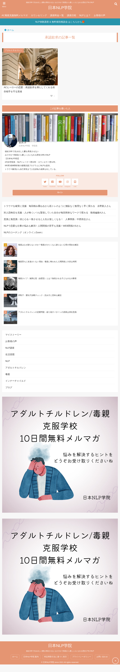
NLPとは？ (85, 15)
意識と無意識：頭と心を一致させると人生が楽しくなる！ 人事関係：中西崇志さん (47, 219)
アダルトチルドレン (13, 50)
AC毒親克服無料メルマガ (15, 15)
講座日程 (71, 15)
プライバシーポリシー (81, 657)
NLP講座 (9, 348)
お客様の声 (99, 15)
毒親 (7, 374)
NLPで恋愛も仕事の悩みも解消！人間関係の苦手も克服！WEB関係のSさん (42, 226)
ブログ (8, 387)
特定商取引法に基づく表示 (55, 657)
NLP (7, 361)
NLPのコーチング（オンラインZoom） (24, 232)
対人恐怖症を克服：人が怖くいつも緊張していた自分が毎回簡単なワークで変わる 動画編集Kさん (55, 212)
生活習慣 (9, 354)
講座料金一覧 (57, 15)
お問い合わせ (102, 657)
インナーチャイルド (15, 381)
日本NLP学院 (60, 7)
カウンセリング (39, 15)
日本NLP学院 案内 (31, 657)
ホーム (9, 30)
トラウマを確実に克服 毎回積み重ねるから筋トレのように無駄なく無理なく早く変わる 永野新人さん (57, 206)
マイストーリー (13, 334)
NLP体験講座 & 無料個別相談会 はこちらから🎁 (60, 22)
